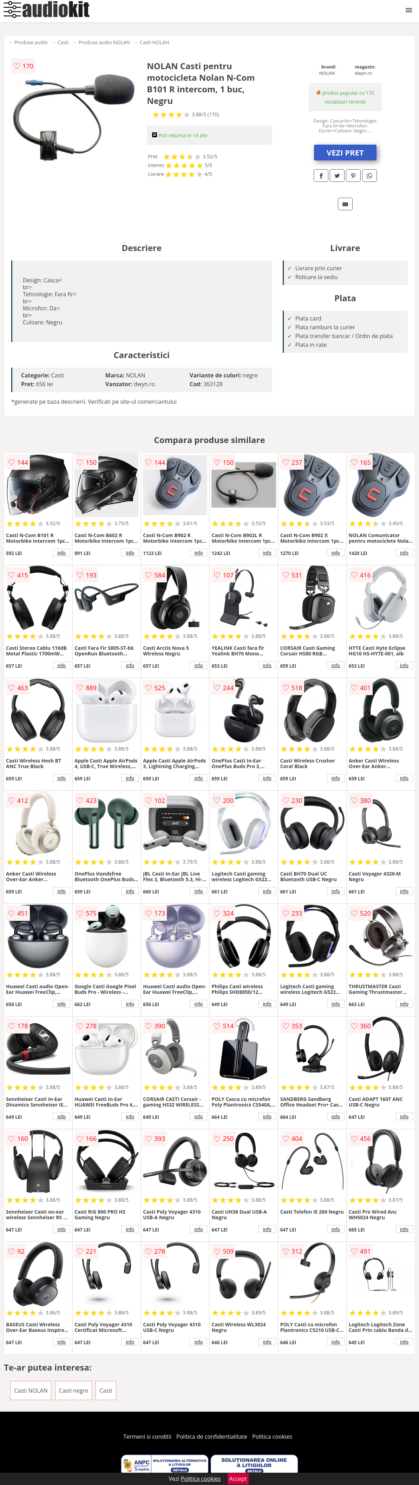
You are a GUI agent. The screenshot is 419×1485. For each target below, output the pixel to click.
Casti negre (74, 1390)
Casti (63, 42)
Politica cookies (272, 1436)
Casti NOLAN (154, 42)
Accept (238, 1479)
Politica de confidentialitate (211, 1436)
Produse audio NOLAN (104, 42)
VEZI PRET (345, 152)
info (61, 552)
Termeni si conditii (147, 1436)
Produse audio (31, 42)
